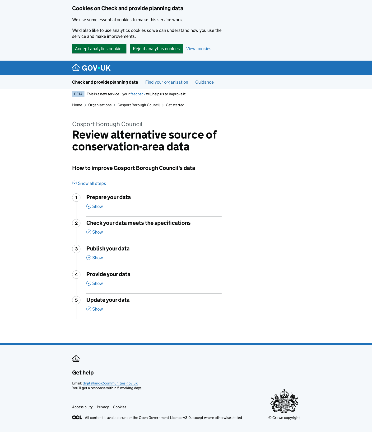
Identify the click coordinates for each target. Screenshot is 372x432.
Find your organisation (166, 82)
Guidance (204, 82)
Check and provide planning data (105, 82)
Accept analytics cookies (99, 48)
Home (77, 105)
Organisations (100, 105)
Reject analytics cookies (156, 48)
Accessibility (82, 407)
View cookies (198, 48)
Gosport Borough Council (138, 105)
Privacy (103, 407)
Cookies (119, 407)
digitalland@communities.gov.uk (110, 383)
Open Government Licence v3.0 (165, 417)
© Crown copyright (284, 417)
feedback (137, 94)
